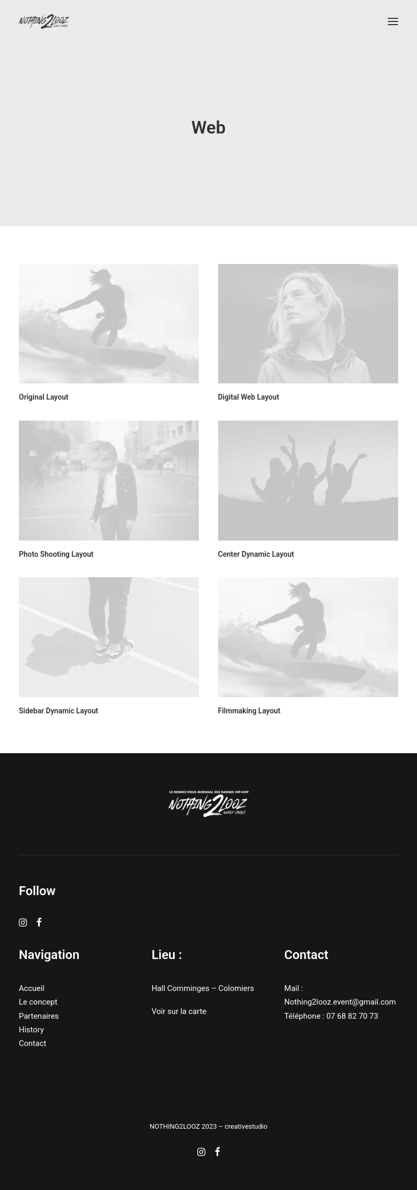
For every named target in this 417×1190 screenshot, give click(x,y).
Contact (32, 1043)
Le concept (38, 1002)
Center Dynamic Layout (256, 554)
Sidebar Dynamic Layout (58, 711)
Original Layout (44, 397)
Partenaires (39, 1016)
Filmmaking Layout (249, 711)
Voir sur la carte (179, 1011)
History (31, 1029)
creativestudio (245, 1126)
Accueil (31, 988)
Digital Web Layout (248, 397)
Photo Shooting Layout (56, 554)
